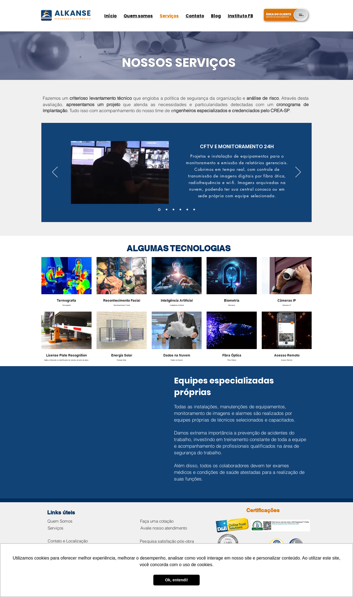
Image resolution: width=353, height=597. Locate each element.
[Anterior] (55, 172)
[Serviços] (55, 528)
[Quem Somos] (60, 521)
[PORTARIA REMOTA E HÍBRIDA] (180, 209)
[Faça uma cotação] (156, 521)
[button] (120, 172)
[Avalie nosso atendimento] (164, 528)
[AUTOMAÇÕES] (194, 209)
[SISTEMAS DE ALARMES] (173, 209)
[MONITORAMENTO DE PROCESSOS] (166, 209)
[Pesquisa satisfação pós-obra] (167, 541)
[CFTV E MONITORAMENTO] (159, 209)
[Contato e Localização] (67, 540)
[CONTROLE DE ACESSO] (187, 209)
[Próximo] (298, 172)
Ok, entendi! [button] (176, 580)
